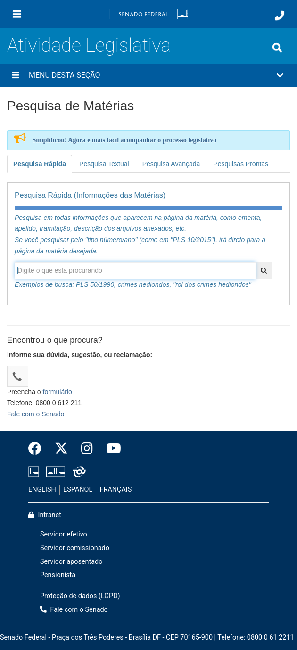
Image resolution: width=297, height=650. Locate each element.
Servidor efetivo (63, 534)
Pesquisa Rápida (39, 164)
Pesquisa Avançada (171, 164)
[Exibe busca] (277, 47)
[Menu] (17, 14)
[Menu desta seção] (15, 75)
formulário (57, 392)
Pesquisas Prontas (240, 164)
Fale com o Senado (35, 414)
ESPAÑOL (77, 490)
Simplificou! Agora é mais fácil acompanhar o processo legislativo (125, 140)
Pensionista (57, 575)
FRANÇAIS (116, 490)
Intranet (44, 515)
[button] (148, 75)
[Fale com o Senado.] (279, 15)
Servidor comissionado (74, 548)
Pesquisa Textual (104, 164)
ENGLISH (42, 490)
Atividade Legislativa (89, 45)
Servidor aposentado (71, 562)
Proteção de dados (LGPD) (80, 596)
